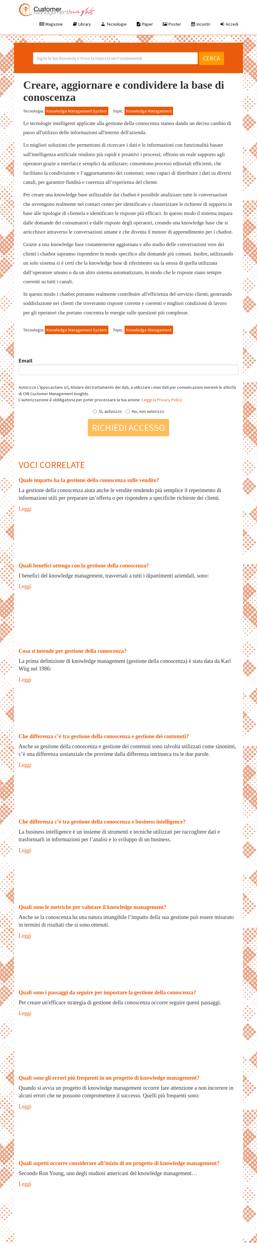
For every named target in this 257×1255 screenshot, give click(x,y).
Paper (144, 24)
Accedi (228, 24)
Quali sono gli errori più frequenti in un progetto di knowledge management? (109, 1078)
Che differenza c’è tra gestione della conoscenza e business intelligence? (102, 822)
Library (81, 24)
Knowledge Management (149, 111)
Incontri (200, 24)
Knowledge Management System (76, 111)
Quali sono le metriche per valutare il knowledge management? (92, 907)
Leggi (25, 509)
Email (25, 360)
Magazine (51, 24)
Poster (171, 24)
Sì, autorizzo (107, 411)
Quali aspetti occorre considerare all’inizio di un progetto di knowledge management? (119, 1163)
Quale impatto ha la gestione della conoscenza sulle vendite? (89, 480)
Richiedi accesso (128, 427)
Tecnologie (113, 24)
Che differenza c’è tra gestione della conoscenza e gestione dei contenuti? (104, 736)
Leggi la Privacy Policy (162, 399)
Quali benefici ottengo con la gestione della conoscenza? (84, 566)
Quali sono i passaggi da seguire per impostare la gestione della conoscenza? (107, 992)
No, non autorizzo (145, 411)
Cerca (211, 58)
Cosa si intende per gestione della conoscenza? (73, 651)
